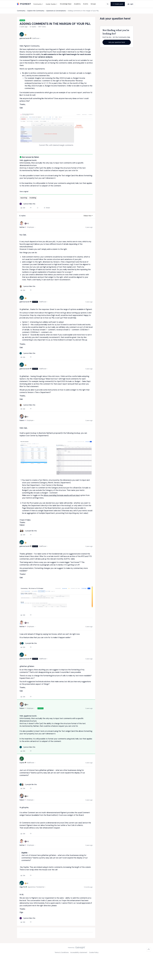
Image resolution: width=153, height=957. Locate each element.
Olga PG (22, 887)
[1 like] (27, 204)
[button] (118, 4)
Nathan (22, 227)
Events (85, 4)
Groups (93, 4)
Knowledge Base (65, 4)
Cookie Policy (93, 952)
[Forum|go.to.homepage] (24, 4)
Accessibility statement (78, 952)
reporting (23, 198)
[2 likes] (28, 531)
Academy (77, 4)
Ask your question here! (116, 42)
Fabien (22, 420)
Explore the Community (35, 11)
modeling (33, 198)
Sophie (22, 763)
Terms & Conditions (62, 952)
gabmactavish (25, 38)
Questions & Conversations (56, 11)
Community (21, 11)
